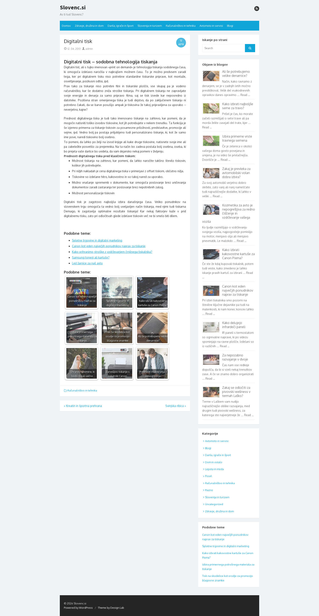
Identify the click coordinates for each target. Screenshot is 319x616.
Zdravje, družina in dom (89, 25)
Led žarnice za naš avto (87, 263)
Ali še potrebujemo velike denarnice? (236, 73)
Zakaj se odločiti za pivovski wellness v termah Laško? (236, 392)
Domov (66, 25)
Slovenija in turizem (150, 25)
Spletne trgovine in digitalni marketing (97, 240)
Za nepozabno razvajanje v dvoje (235, 357)
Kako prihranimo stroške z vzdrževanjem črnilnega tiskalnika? (112, 251)
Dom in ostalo (213, 462)
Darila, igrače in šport (120, 25)
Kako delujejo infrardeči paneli (233, 325)
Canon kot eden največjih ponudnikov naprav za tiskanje (108, 246)
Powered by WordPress (78, 607)
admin (87, 48)
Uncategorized (214, 504)
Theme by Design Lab (111, 607)
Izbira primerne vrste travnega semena (237, 138)
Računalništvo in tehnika (181, 25)
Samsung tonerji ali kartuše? (90, 257)
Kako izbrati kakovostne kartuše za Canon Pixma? (238, 254)
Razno (209, 490)
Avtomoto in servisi (211, 25)
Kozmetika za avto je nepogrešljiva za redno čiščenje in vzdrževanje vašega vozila (228, 213)
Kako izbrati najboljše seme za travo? (237, 106)
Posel (208, 476)
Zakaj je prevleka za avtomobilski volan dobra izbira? (236, 173)
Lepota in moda (214, 469)
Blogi (230, 25)
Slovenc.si (73, 7)
